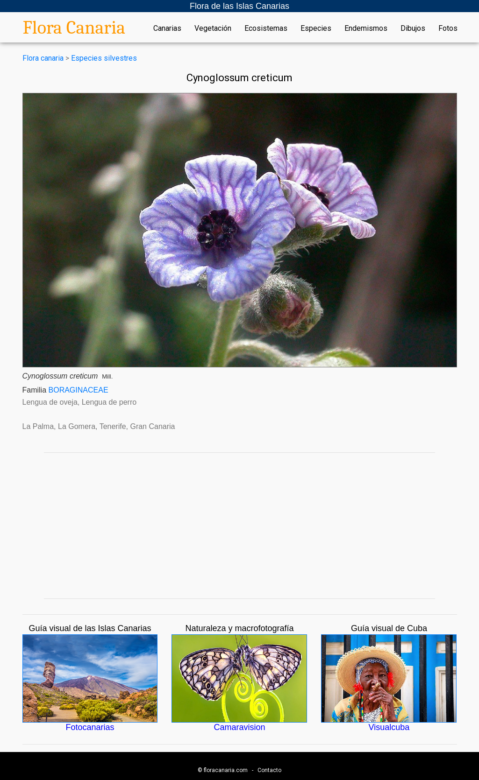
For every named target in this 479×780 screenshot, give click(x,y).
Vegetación (212, 28)
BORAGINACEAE (78, 390)
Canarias (167, 28)
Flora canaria (43, 58)
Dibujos (412, 28)
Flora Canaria (74, 27)
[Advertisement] (239, 525)
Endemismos (365, 28)
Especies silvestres (104, 58)
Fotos (448, 28)
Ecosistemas (265, 28)
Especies (315, 28)
